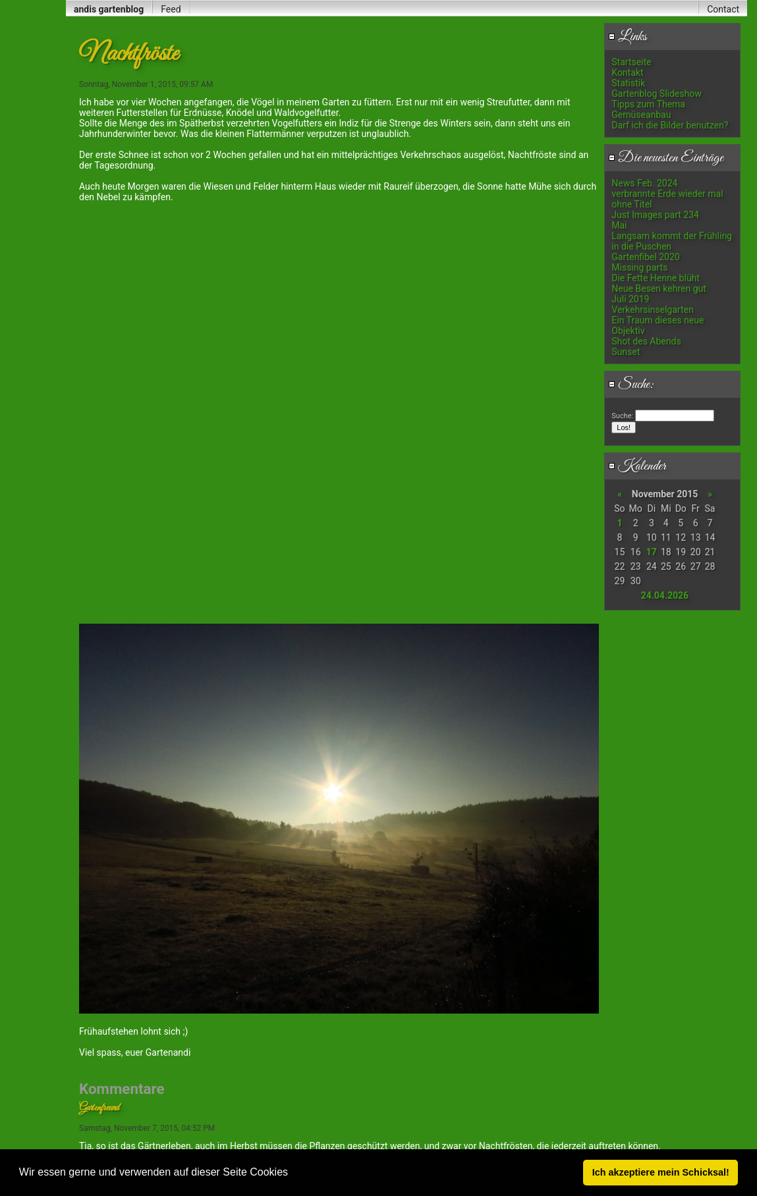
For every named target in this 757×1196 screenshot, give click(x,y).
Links (627, 37)
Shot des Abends (646, 341)
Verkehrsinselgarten (652, 309)
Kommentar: (211, 892)
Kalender (637, 466)
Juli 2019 (630, 299)
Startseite (631, 62)
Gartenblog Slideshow (656, 93)
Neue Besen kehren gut (658, 288)
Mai (619, 225)
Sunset (625, 351)
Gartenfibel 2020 (645, 257)
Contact (723, 9)
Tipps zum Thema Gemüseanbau (648, 109)
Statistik (628, 83)
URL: (86, 840)
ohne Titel (631, 204)
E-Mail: (90, 819)
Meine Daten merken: (118, 864)
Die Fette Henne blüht (655, 278)
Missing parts (639, 267)
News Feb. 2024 (644, 183)
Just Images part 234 (655, 214)
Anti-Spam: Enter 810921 (119, 1114)
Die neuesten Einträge (665, 158)
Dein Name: (98, 799)
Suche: (631, 384)
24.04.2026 (664, 595)
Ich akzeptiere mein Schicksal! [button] (660, 1172)
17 (651, 552)
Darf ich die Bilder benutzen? (669, 125)
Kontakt (627, 72)
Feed (171, 9)
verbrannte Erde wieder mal (667, 193)
